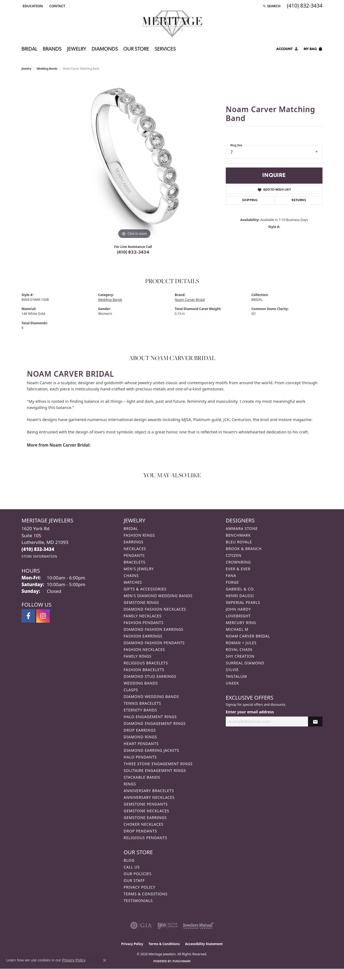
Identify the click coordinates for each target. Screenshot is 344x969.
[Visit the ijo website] (167, 925)
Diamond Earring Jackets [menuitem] (151, 750)
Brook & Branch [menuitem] (244, 548)
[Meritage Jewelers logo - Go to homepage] (172, 23)
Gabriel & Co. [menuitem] (240, 589)
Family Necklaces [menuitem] (143, 615)
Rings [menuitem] (130, 783)
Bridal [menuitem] (131, 528)
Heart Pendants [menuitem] (141, 743)
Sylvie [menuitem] (232, 669)
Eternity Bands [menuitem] (140, 709)
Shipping (249, 200)
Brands (52, 49)
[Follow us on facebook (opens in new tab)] (28, 616)
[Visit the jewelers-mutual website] (198, 925)
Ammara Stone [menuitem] (242, 528)
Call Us (132, 867)
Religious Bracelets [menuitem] (146, 662)
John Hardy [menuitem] (238, 609)
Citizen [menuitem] (233, 555)
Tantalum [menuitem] (236, 676)
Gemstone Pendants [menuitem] (146, 804)
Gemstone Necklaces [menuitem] (146, 810)
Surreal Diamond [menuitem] (245, 662)
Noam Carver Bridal (190, 299)
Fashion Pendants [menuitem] (144, 622)
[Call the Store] (38, 549)
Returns (299, 200)
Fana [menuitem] (231, 575)
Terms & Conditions (146, 893)
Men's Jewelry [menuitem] (139, 568)
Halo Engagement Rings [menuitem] (150, 716)
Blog (129, 860)
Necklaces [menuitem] (135, 548)
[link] (56, 5)
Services (165, 49)
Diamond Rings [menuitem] (140, 736)
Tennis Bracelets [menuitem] (142, 703)
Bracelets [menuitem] (134, 562)
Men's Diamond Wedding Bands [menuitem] (158, 595)
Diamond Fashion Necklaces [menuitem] (155, 609)
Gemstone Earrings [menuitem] (145, 817)
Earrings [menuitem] (134, 541)
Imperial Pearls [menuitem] (243, 602)
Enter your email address (250, 711)
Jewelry (76, 49)
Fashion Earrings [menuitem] (143, 636)
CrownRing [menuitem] (238, 562)
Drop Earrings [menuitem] (140, 730)
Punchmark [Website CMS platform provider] (182, 961)
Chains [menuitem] (131, 575)
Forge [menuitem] (232, 582)
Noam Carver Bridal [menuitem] (248, 636)
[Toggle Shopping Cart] (313, 49)
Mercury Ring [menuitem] (241, 622)
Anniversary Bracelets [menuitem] (149, 790)
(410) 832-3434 (133, 252)
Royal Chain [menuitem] (239, 649)
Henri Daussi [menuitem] (240, 595)
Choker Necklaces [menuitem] (143, 824)
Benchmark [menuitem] (238, 535)
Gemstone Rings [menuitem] (141, 602)
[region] (134, 159)
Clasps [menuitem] (131, 689)
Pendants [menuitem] (134, 555)
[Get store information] (39, 556)
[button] (32, 5)
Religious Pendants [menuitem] (145, 837)
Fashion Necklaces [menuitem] (144, 649)
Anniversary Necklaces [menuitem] (149, 797)
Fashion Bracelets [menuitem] (144, 669)
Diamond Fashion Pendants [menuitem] (154, 642)
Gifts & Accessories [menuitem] (145, 589)
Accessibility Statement (204, 944)
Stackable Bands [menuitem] (142, 777)
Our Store (136, 49)
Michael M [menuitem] (237, 629)
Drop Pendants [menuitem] (140, 830)
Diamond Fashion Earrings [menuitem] (154, 629)
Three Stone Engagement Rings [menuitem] (158, 763)
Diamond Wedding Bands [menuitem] (151, 696)
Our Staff (134, 880)
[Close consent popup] (104, 960)
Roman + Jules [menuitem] (241, 642)
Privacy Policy (139, 887)
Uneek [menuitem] (232, 683)
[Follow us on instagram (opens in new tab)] (43, 616)
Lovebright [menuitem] (238, 615)
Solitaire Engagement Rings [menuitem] (155, 770)
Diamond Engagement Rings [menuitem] (155, 723)
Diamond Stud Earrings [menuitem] (150, 676)
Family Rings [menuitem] (137, 656)
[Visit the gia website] (141, 925)
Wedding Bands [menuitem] (141, 683)
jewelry (26, 68)
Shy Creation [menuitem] (240, 656)
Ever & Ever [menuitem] (238, 568)
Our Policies (138, 873)
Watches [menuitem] (133, 582)
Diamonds (105, 49)
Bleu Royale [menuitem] (239, 541)
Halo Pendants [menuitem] (140, 757)
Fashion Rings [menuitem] (139, 535)
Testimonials (138, 900)
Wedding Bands (47, 68)
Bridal (29, 49)
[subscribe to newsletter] (315, 721)
